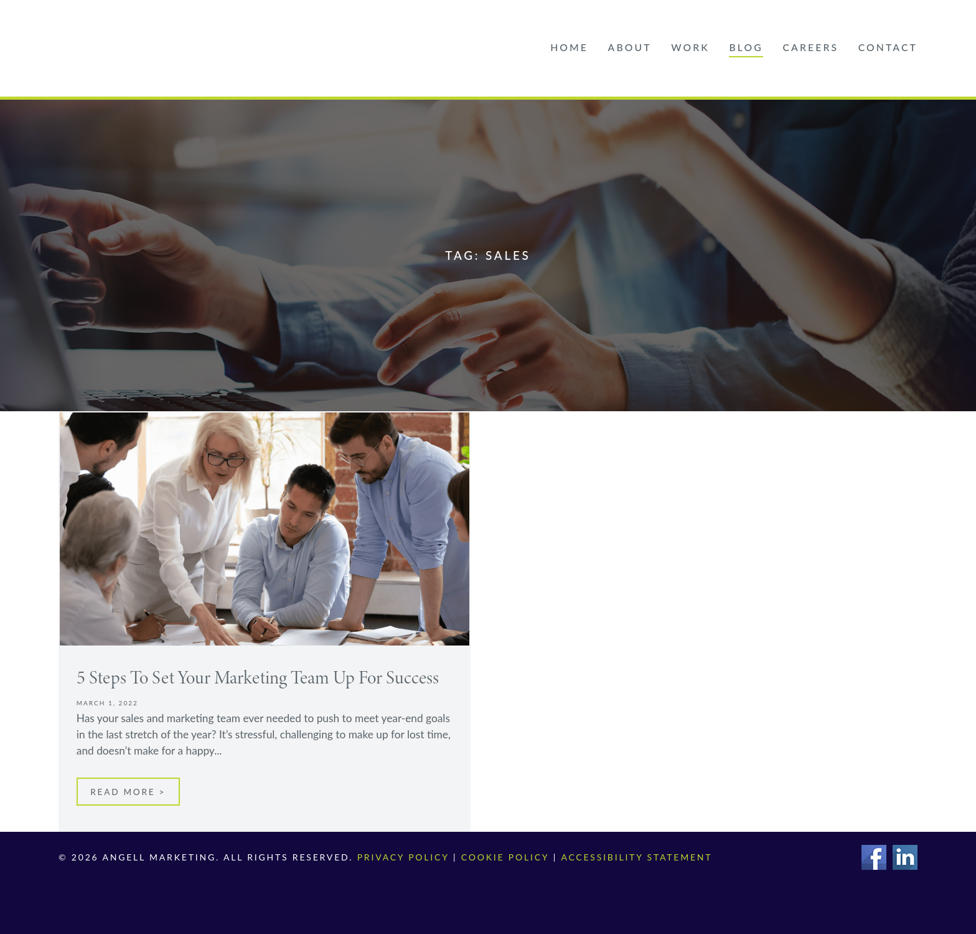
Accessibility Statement (635, 857)
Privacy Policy (403, 857)
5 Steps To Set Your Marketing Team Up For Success (260, 677)
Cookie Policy (504, 857)
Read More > (128, 792)
